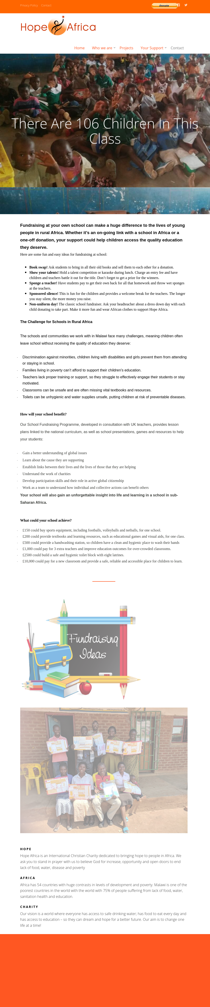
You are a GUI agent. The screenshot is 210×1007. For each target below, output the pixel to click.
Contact (46, 5)
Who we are (102, 47)
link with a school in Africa (143, 232)
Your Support (152, 47)
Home (79, 47)
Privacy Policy (29, 5)
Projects (126, 47)
